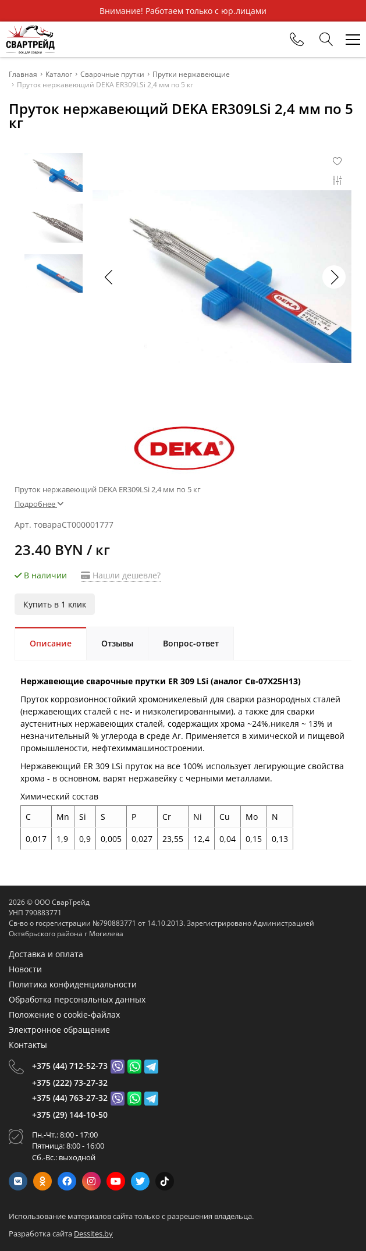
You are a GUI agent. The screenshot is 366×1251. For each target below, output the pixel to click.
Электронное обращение (59, 1029)
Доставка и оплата (46, 953)
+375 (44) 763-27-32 (70, 1097)
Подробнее (39, 504)
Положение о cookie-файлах (64, 1014)
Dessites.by (93, 1233)
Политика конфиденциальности (73, 984)
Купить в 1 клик (54, 604)
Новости (25, 969)
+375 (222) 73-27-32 (70, 1082)
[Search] (326, 39)
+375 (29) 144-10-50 (70, 1114)
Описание (51, 643)
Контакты (28, 1044)
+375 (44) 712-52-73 (70, 1065)
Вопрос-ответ (191, 643)
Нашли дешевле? (121, 575)
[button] (334, 277)
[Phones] (296, 39)
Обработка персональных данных (77, 999)
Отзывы (117, 643)
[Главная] (30, 39)
